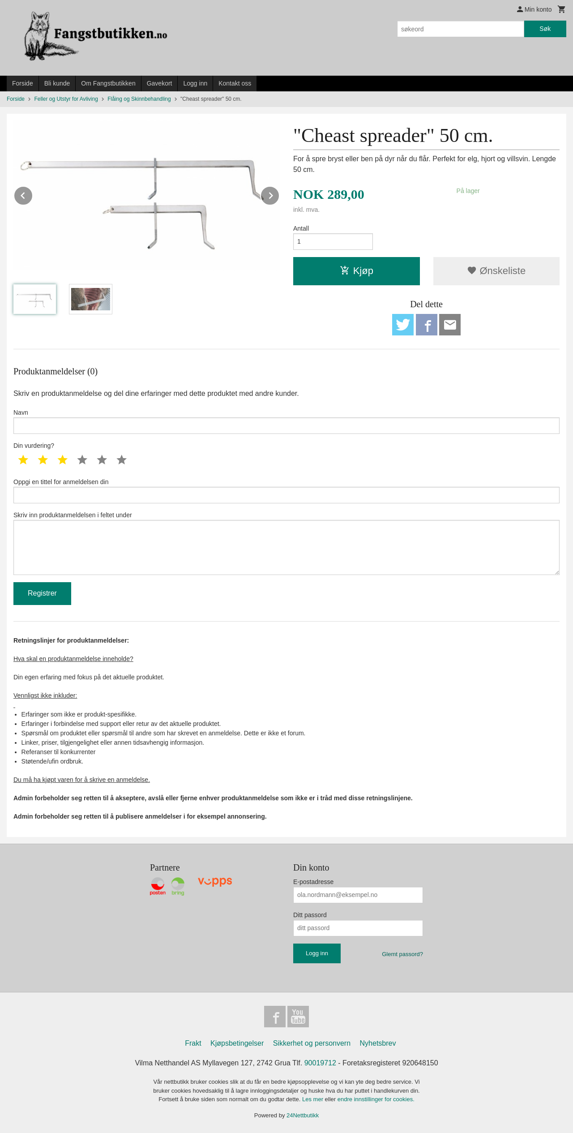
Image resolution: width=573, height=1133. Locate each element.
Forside (22, 83)
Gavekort (159, 83)
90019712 (320, 1063)
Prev (32, 194)
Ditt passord (310, 914)
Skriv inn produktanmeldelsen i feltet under (286, 543)
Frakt (193, 1043)
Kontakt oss (234, 83)
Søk (545, 28)
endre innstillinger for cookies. (376, 1099)
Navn (286, 421)
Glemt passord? (402, 954)
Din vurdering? (33, 445)
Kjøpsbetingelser (237, 1043)
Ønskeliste (496, 270)
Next (279, 194)
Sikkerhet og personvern (312, 1043)
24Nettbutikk (302, 1115)
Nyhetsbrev (378, 1043)
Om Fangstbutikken (108, 83)
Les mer (313, 1099)
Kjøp (356, 270)
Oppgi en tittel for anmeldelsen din (286, 490)
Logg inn (195, 83)
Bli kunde (57, 83)
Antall (301, 228)
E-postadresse (313, 881)
